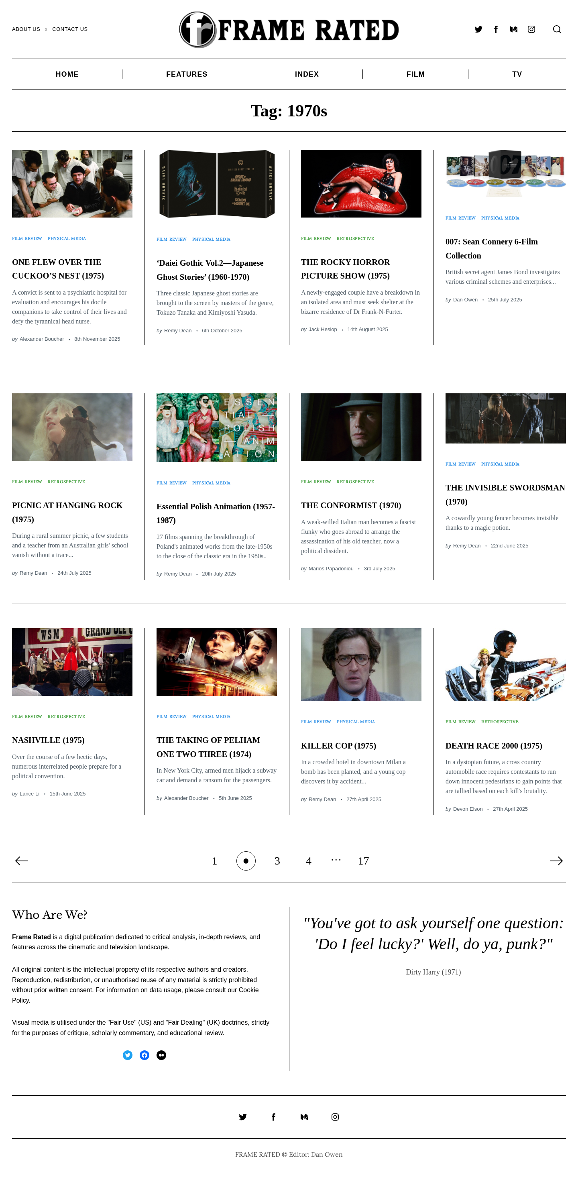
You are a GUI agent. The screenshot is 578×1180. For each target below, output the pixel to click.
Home (67, 74)
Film (416, 74)
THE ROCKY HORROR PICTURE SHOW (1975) (357, 264)
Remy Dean (178, 335)
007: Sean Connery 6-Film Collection (501, 237)
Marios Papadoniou (331, 577)
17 (363, 871)
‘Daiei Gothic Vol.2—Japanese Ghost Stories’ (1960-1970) (211, 265)
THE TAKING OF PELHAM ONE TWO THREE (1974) (214, 749)
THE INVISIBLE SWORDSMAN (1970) (504, 487)
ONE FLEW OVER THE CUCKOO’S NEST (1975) (63, 264)
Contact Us (70, 29)
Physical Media (79, 233)
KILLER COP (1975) (356, 741)
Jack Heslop (323, 333)
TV (517, 74)
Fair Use (122, 1033)
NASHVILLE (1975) (65, 735)
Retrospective (367, 233)
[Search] (557, 29)
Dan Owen (465, 290)
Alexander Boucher (42, 343)
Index (307, 74)
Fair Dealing (185, 1033)
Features (187, 74)
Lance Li (29, 790)
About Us (26, 29)
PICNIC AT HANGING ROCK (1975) (61, 511)
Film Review (30, 233)
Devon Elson (468, 819)
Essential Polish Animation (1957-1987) (216, 506)
